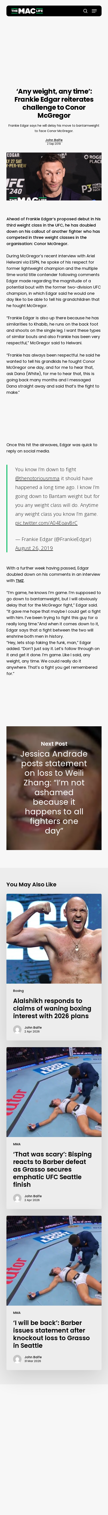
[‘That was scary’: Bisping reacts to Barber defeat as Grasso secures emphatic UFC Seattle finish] (54, 1128)
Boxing (18, 991)
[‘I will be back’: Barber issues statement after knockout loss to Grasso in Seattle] (54, 1293)
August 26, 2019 (34, 548)
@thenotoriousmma (37, 478)
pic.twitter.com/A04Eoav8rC (46, 522)
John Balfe (54, 140)
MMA (17, 1144)
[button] (94, 11)
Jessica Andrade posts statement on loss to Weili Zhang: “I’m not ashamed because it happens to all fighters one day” (54, 788)
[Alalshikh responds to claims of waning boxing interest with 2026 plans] (54, 967)
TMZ (20, 580)
